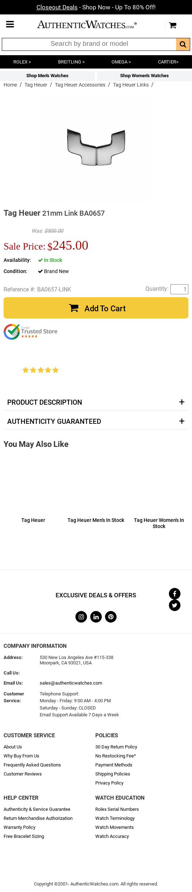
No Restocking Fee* (115, 756)
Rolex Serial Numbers (117, 809)
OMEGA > (121, 62)
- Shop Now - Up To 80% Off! (96, 7)
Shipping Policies (112, 774)
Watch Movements (114, 827)
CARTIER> (168, 62)
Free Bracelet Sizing (24, 836)
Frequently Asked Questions (32, 765)
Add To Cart (105, 308)
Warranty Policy (19, 827)
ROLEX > (22, 62)
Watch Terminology (115, 818)
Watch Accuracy (112, 836)
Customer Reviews (23, 774)
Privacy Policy (109, 783)
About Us (13, 747)
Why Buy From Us (21, 756)
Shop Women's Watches (144, 75)
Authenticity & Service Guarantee (37, 809)
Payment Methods (113, 765)
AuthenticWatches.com (94, 24)
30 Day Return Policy (116, 747)
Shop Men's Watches (47, 75)
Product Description (44, 403)
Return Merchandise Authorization (38, 818)
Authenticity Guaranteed (54, 422)
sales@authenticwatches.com (71, 683)
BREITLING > (71, 62)
